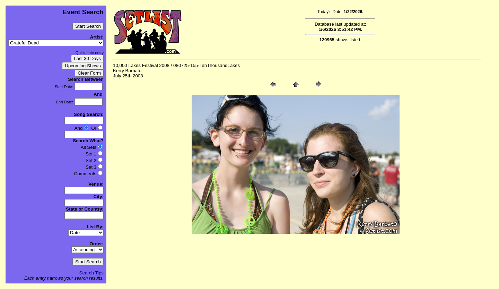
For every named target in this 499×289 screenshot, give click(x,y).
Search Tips (91, 272)
